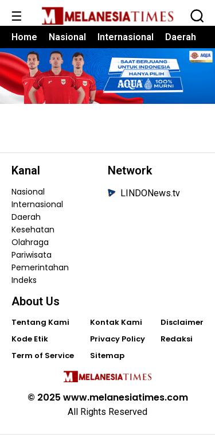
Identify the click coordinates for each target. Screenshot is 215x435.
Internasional (125, 37)
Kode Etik (29, 339)
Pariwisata (31, 255)
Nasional (67, 37)
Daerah (180, 37)
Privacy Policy (117, 339)
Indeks (24, 280)
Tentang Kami (40, 322)
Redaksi (177, 339)
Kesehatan (32, 230)
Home (24, 37)
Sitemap (107, 355)
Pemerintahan (39, 267)
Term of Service (42, 355)
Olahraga (30, 242)
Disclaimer (182, 322)
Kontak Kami (116, 322)
